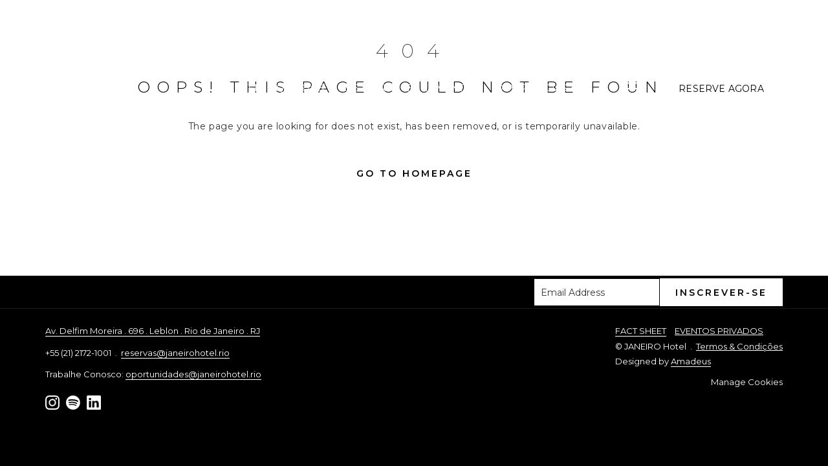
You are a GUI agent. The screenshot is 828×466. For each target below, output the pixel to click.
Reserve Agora (721, 88)
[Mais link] (636, 88)
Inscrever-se (721, 292)
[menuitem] (238, 88)
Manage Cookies (747, 382)
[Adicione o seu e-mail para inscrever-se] (597, 292)
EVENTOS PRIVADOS (719, 331)
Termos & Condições (739, 346)
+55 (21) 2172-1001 (735, 33)
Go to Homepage (414, 173)
